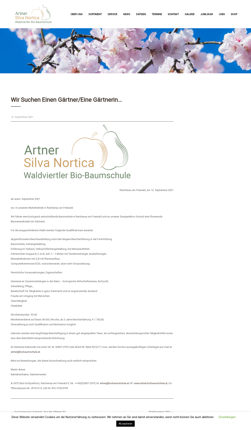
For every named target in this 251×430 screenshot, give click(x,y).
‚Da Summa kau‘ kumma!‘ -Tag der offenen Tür (38, 411)
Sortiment (95, 14)
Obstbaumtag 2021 (161, 411)
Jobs (222, 14)
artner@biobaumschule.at (25, 351)
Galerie (190, 14)
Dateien (141, 14)
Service (112, 14)
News (126, 14)
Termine (157, 14)
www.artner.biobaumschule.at (150, 383)
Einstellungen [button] (227, 417)
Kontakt (173, 14)
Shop (234, 14)
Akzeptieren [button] (125, 423)
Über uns (77, 14)
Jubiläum (206, 14)
